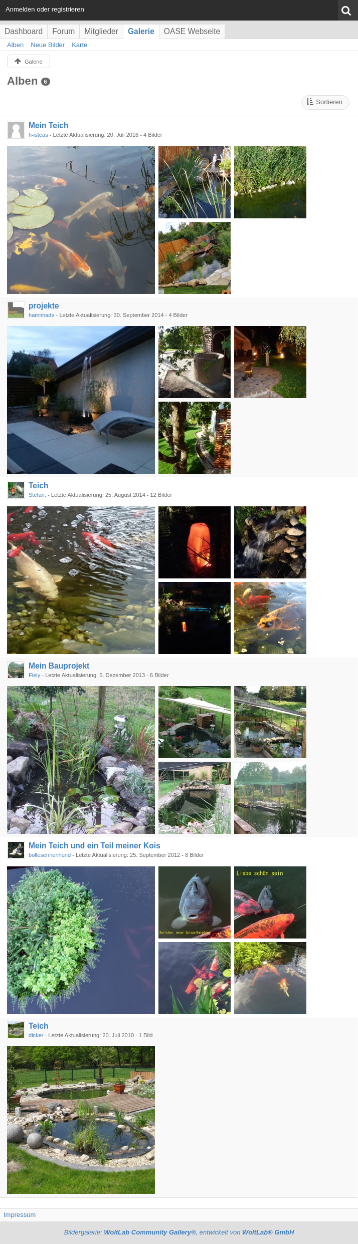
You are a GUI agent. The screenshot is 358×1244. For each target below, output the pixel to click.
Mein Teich (48, 125)
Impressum (20, 1214)
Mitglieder (101, 31)
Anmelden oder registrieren (45, 9)
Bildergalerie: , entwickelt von (179, 1232)
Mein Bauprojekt (59, 666)
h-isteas (38, 135)
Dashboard (24, 31)
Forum (63, 31)
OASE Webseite (192, 31)
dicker (36, 1035)
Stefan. (37, 495)
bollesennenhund (50, 855)
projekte (44, 305)
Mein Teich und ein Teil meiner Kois (94, 845)
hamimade (42, 315)
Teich (39, 485)
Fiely (34, 675)
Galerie (141, 31)
